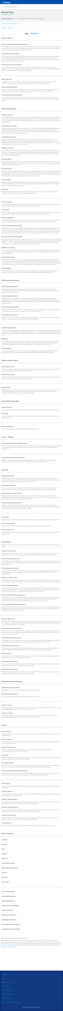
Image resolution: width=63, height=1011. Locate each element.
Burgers (10, 28)
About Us (5, 974)
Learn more (16, 18)
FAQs (3, 978)
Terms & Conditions (8, 994)
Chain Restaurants (8, 990)
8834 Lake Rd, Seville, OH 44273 (11, 23)
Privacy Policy (6, 998)
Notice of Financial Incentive (11, 1002)
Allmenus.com (24, 938)
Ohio (3, 6)
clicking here (4, 945)
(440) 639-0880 (7, 14)
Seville (7, 6)
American (4, 28)
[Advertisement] (31, 960)
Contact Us (5, 986)
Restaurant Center (7, 982)
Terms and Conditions (9, 947)
